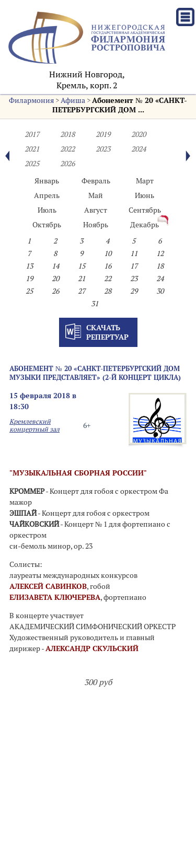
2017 (32, 134)
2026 (67, 163)
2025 (32, 163)
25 (29, 291)
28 (107, 291)
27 (81, 291)
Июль (47, 210)
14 (55, 266)
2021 (32, 149)
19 (29, 278)
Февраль (96, 181)
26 (55, 291)
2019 (103, 134)
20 (55, 278)
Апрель (47, 195)
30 (160, 291)
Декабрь (144, 224)
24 (160, 278)
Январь (46, 181)
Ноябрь (95, 224)
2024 (138, 149)
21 (81, 278)
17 (133, 266)
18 (160, 266)
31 (94, 303)
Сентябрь (145, 210)
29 (133, 291)
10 (107, 253)
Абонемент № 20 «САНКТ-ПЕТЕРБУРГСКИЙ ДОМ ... (119, 105)
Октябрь (46, 224)
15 (81, 266)
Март (145, 181)
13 (29, 266)
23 (133, 278)
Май (95, 195)
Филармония (31, 100)
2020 (138, 134)
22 (107, 278)
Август (95, 210)
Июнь (144, 195)
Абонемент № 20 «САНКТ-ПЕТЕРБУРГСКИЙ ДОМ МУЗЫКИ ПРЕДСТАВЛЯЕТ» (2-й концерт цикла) (95, 373)
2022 (67, 149)
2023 (103, 149)
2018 (67, 134)
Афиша (73, 100)
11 (133, 253)
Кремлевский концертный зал (34, 425)
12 (160, 253)
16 (107, 266)
